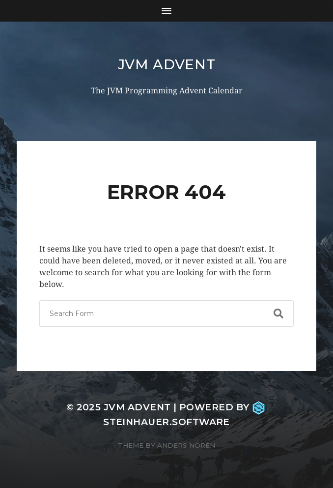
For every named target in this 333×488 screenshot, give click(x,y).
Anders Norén (186, 445)
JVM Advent (167, 64)
